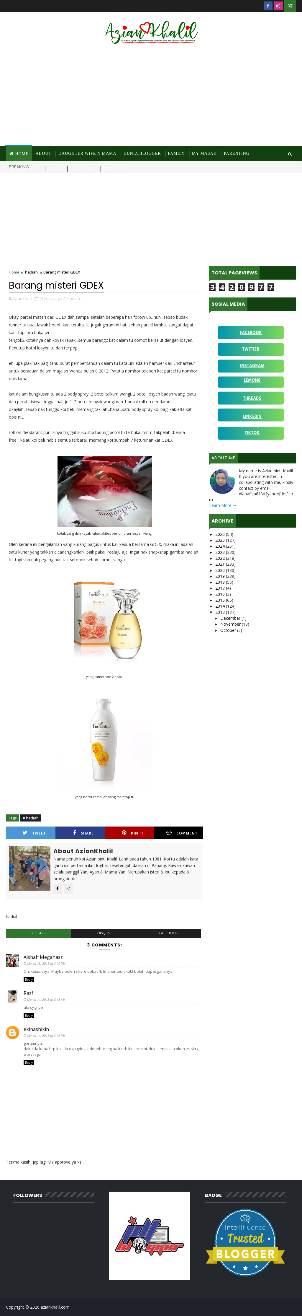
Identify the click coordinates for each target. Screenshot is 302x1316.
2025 (220, 540)
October (228, 630)
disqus (103, 933)
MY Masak (204, 153)
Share (83, 833)
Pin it (133, 833)
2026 (220, 534)
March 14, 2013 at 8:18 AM (46, 999)
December (231, 618)
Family (176, 153)
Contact (113, 168)
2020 (220, 570)
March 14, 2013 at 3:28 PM (46, 1035)
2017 (220, 588)
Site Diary (83, 168)
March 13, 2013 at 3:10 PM (46, 963)
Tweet (34, 833)
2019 (220, 576)
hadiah (31, 272)
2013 (220, 612)
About (43, 153)
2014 (220, 606)
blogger (38, 933)
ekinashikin (36, 1029)
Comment (182, 833)
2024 (220, 546)
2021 (220, 564)
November (231, 624)
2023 (220, 552)
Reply (29, 979)
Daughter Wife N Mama (87, 153)
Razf (28, 993)
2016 (220, 594)
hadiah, (74, 298)
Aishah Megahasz (43, 957)
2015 (220, 600)
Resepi (55, 168)
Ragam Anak (24, 168)
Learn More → (223, 505)
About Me (223, 458)
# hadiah (31, 818)
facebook (168, 933)
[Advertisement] (151, 96)
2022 (220, 558)
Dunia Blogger (142, 153)
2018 (220, 582)
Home (21, 154)
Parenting (237, 153)
